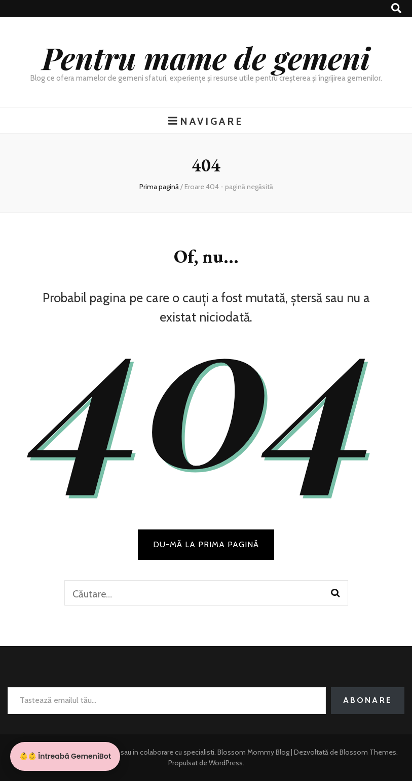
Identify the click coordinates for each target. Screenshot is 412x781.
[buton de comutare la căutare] (396, 8)
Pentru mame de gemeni (206, 57)
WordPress (226, 762)
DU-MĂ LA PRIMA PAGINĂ (206, 544)
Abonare (367, 700)
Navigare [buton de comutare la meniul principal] (206, 121)
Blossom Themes (367, 752)
